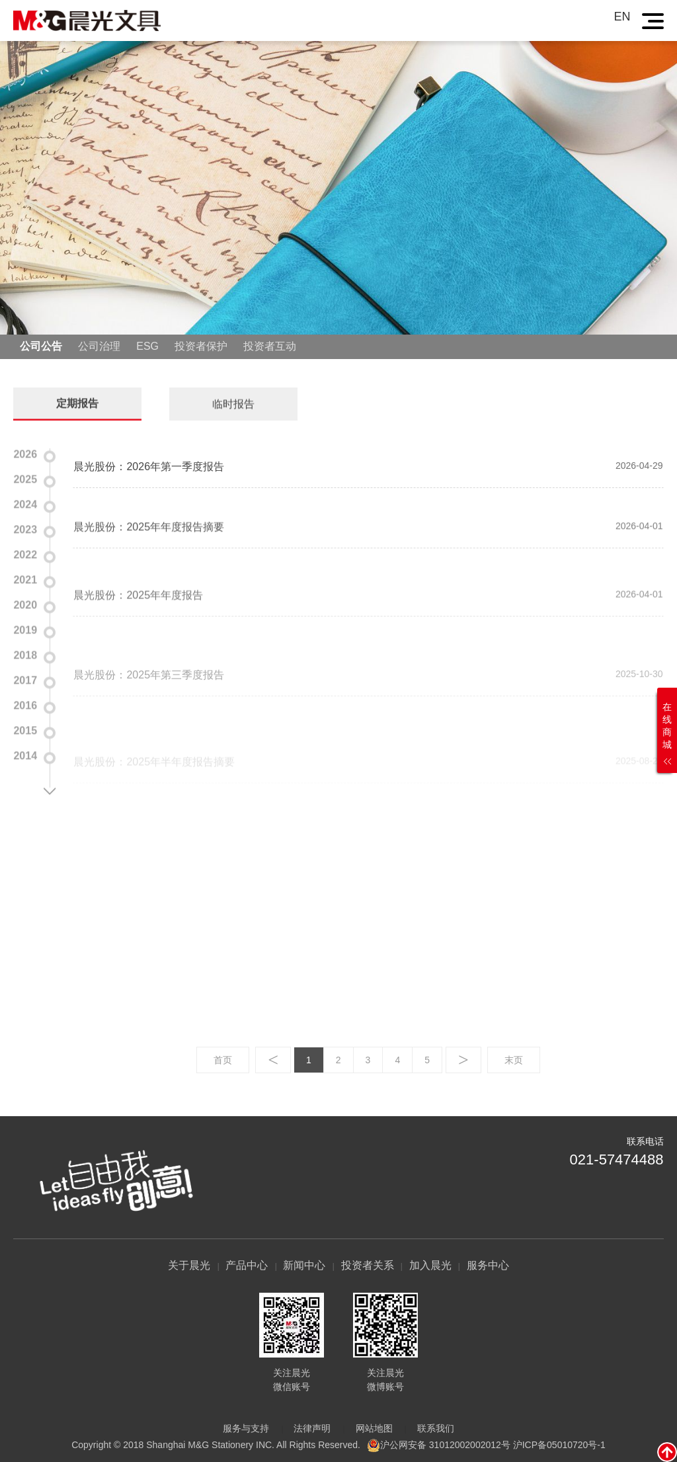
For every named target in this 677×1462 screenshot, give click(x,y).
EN (622, 16)
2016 (25, 704)
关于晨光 (189, 1265)
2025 (25, 477)
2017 (25, 678)
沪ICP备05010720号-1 (559, 1444)
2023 (25, 528)
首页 (223, 1060)
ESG (147, 346)
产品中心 (246, 1265)
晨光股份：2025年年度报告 (138, 636)
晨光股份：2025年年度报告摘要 (148, 553)
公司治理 (99, 346)
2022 (25, 553)
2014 (25, 754)
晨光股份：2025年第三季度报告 (148, 721)
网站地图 (374, 1428)
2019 (25, 628)
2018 (25, 653)
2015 (25, 729)
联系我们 (435, 1428)
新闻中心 (304, 1265)
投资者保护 (201, 346)
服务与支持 (246, 1428)
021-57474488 (617, 1159)
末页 (513, 1060)
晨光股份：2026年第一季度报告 (148, 483)
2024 (25, 502)
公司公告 (41, 346)
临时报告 (233, 402)
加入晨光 (430, 1265)
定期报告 (77, 401)
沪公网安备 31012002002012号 (445, 1444)
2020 (25, 603)
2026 (25, 452)
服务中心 (488, 1265)
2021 (25, 578)
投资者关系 (367, 1265)
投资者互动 (269, 346)
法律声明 (312, 1428)
